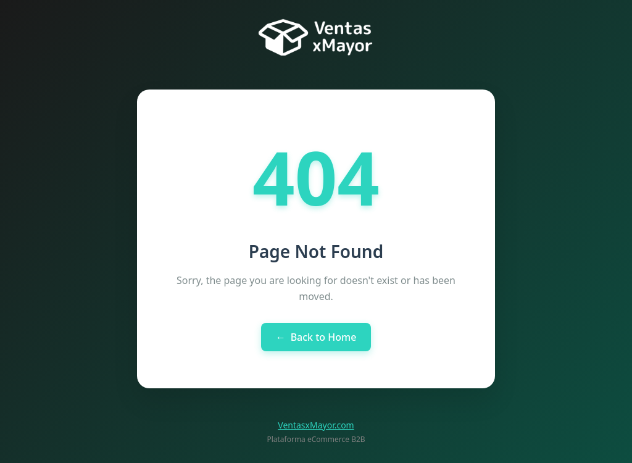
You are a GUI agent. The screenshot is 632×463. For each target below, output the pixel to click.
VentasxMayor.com (316, 425)
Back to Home (316, 337)
